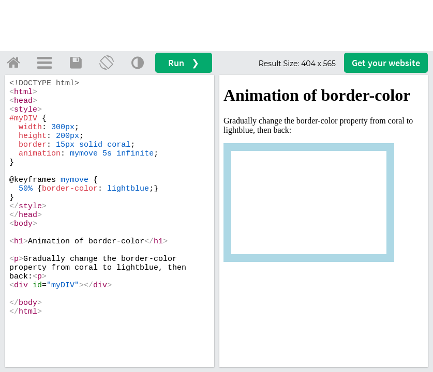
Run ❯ (183, 63)
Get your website (386, 63)
